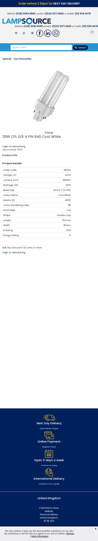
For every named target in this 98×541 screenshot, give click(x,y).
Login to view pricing (13, 146)
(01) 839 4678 (83, 13)
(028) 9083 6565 (25, 13)
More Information (40, 536)
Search (80, 47)
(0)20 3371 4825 (54, 13)
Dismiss (70, 533)
